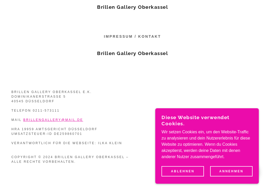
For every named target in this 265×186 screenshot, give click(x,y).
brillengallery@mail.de (53, 120)
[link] (132, 7)
